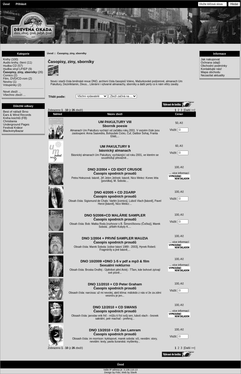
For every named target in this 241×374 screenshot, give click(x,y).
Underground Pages (16, 124)
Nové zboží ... (12, 91)
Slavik (133, 372)
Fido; (119, 372)
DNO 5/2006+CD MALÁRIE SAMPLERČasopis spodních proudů (115, 217)
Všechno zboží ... (14, 94)
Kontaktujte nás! (211, 68)
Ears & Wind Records (17, 114)
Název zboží (115, 114)
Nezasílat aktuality (212, 75)
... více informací (179, 173)
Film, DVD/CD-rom (15, 78)
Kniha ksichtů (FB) (15, 118)
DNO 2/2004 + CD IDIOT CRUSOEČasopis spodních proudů (115, 171)
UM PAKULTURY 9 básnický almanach (115, 148)
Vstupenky (10, 84)
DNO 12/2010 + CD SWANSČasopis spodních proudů (115, 309)
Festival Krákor (12, 127)
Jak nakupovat (210, 59)
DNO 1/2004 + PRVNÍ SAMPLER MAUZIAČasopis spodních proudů (115, 240)
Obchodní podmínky (214, 65)
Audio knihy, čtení (14, 62)
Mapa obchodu (210, 72)
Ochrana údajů (210, 62)
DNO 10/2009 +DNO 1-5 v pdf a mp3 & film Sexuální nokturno (114, 263)
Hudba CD (10, 65)
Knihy (6, 59)
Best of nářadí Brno (15, 111)
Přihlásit (21, 4)
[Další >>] (189, 110)
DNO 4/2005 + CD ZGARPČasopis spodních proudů (115, 194)
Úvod (6, 4)
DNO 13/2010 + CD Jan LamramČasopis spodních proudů (115, 332)
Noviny (7, 81)
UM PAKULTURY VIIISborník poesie (114, 124)
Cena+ (179, 114)
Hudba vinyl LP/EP (15, 68)
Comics (8, 75)
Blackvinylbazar (13, 130)
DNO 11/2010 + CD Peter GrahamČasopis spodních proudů (115, 286)
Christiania (10, 121)
